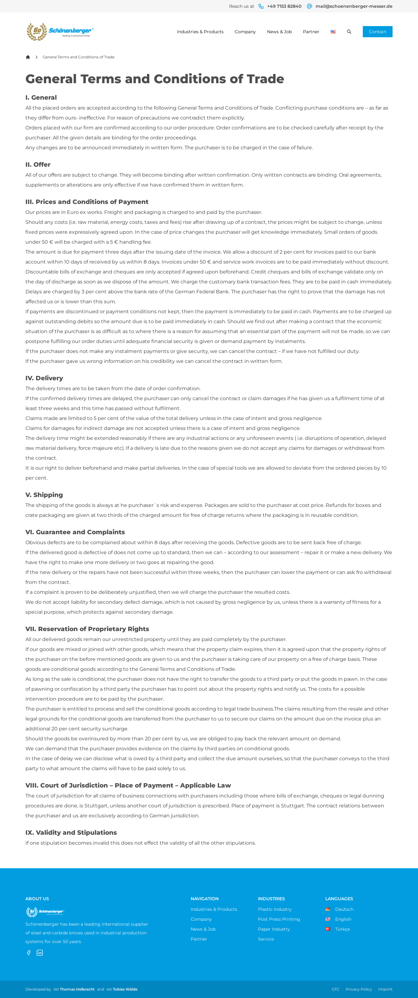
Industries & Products (200, 31)
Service (266, 939)
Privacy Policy (359, 989)
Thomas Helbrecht (77, 989)
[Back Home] (27, 57)
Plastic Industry (275, 909)
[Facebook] (28, 953)
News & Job (279, 31)
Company (245, 31)
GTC (336, 989)
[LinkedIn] (40, 953)
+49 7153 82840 (284, 6)
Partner (311, 31)
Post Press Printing (279, 919)
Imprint (385, 989)
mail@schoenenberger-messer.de (354, 6)
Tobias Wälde (125, 989)
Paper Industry (274, 929)
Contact (377, 31)
